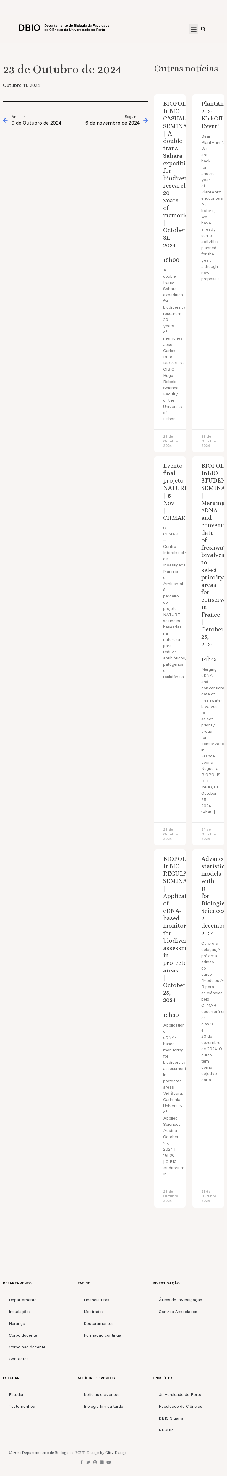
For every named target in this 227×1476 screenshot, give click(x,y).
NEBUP (166, 1430)
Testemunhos (22, 1406)
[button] (193, 29)
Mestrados (94, 1311)
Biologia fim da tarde (103, 1406)
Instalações (20, 1311)
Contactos (19, 1358)
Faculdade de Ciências (180, 1406)
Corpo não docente (27, 1347)
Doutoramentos (99, 1323)
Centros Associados (178, 1311)
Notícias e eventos (101, 1394)
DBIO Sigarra (171, 1418)
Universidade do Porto (180, 1394)
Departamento (23, 1299)
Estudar (16, 1394)
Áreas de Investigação (180, 1299)
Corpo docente (23, 1335)
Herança (17, 1323)
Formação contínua (102, 1335)
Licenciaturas (96, 1299)
